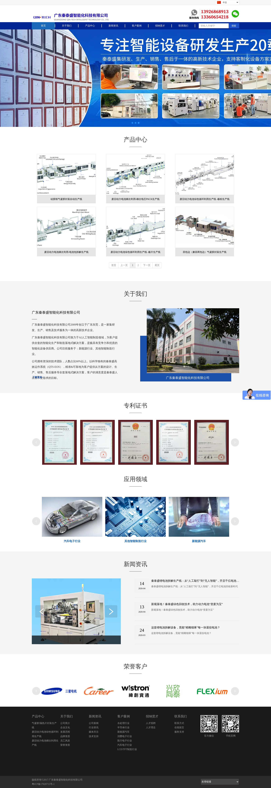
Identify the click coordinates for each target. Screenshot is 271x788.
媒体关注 (94, 732)
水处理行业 (123, 723)
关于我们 (66, 716)
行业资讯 (94, 727)
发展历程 (65, 732)
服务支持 (179, 732)
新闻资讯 (95, 716)
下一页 (146, 265)
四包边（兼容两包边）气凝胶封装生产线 (204, 252)
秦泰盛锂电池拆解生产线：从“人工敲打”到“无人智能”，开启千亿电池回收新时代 (200, 580)
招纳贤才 (152, 716)
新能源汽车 (123, 732)
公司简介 (65, 723)
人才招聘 (151, 723)
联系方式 (179, 723)
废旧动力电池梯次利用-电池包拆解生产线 (66, 252)
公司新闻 (94, 723)
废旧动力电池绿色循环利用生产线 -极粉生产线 (205, 199)
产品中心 (38, 716)
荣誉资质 (65, 745)
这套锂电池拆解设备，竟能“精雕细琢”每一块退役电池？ (185, 627)
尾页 (157, 265)
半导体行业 (123, 727)
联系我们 (180, 716)
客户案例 (123, 716)
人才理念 (151, 727)
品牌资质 (65, 736)
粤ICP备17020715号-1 (43, 784)
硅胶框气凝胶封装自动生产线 (66, 199)
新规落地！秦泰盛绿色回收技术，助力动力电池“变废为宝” (187, 604)
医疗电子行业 (124, 740)
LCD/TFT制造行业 (127, 749)
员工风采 (65, 740)
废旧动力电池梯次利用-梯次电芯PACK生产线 (135, 199)
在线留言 (179, 727)
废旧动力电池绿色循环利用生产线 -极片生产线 (135, 252)
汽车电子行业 (124, 745)
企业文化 (65, 727)
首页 (113, 265)
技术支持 (94, 736)
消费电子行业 (124, 736)
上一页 (124, 265)
